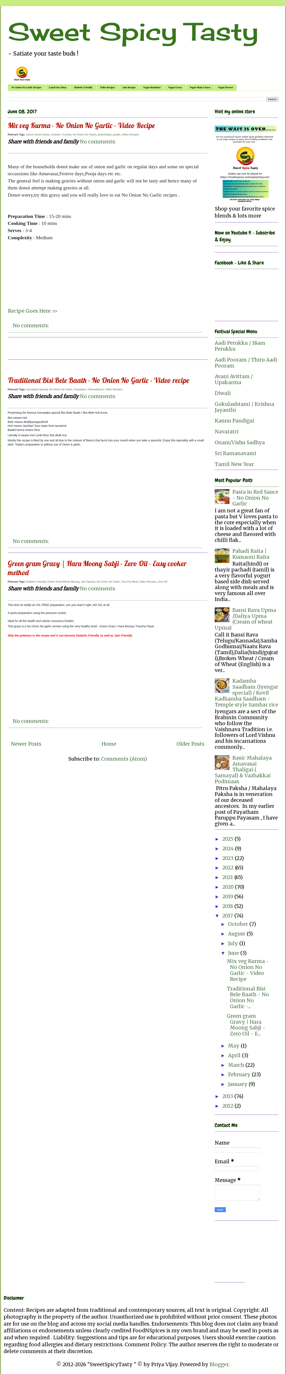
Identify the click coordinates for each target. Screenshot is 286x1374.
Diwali (223, 393)
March (236, 1065)
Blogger (219, 1364)
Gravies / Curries (61, 134)
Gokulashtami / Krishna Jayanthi (244, 407)
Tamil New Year (234, 464)
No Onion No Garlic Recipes (26, 87)
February (240, 1074)
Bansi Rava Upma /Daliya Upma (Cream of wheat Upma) (245, 619)
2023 (228, 858)
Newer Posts (26, 744)
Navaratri (227, 431)
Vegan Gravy (175, 87)
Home (108, 744)
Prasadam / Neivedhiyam (89, 389)
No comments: (98, 142)
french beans (42, 134)
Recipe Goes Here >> (33, 311)
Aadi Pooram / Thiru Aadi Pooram (246, 363)
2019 (228, 896)
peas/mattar (104, 134)
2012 (228, 1106)
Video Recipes (107, 87)
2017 (228, 916)
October (238, 924)
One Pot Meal (129, 581)
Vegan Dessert (225, 87)
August (237, 934)
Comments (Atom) (124, 759)
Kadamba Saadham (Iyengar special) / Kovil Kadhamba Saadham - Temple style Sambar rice (246, 693)
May (234, 1046)
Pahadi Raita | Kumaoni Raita (250, 554)
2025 (228, 839)
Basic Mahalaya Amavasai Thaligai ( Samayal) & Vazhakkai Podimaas (243, 770)
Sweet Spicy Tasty (133, 31)
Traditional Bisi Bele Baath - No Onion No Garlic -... (248, 998)
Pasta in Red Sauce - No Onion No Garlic (255, 498)
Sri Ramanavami (235, 453)
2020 (228, 887)
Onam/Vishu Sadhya (240, 442)
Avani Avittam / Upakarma (234, 379)
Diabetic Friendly (83, 87)
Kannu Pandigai (234, 421)
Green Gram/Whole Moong (63, 581)
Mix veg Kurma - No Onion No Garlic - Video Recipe (81, 125)
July (233, 943)
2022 (228, 867)
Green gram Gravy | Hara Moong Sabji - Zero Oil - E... (246, 1025)
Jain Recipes (129, 87)
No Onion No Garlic (84, 134)
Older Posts (190, 744)
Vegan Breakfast (151, 87)
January (238, 1084)
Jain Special (88, 581)
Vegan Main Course (200, 87)
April (235, 1055)
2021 (228, 877)
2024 (228, 848)
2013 (228, 1096)
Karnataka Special (37, 389)
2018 (228, 906)
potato (116, 134)
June (234, 953)
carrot (29, 134)
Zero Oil (162, 581)
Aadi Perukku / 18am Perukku (240, 346)
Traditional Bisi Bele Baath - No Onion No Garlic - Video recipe (98, 380)
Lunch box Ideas (57, 87)
